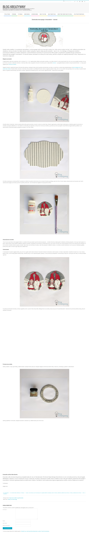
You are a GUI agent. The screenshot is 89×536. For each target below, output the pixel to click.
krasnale (49, 492)
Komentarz (5, 509)
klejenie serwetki (44, 492)
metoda (54, 62)
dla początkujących (37, 492)
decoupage (31, 492)
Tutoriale (22, 492)
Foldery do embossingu (12, 499)
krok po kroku (54, 492)
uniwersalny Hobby (6, 68)
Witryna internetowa (6, 525)
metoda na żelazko (12, 64)
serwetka (59, 492)
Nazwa (4, 520)
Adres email (5, 523)
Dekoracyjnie (13, 492)
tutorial (71, 492)
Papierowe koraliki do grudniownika (16, 497)
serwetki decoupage (65, 492)
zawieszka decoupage (77, 492)
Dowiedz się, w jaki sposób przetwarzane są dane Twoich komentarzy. (35, 531)
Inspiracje (18, 492)
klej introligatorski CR (77, 67)
